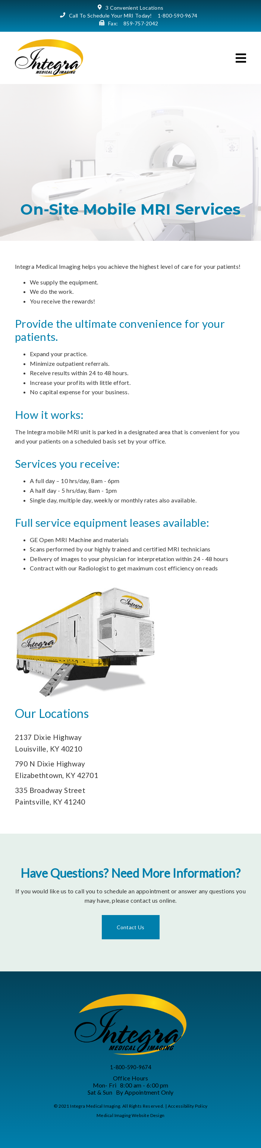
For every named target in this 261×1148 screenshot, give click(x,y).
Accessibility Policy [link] (188, 1106)
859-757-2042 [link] (140, 23)
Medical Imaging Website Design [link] (130, 1115)
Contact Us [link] (131, 927)
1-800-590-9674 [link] (178, 15)
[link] (49, 74)
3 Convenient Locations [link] (135, 7)
